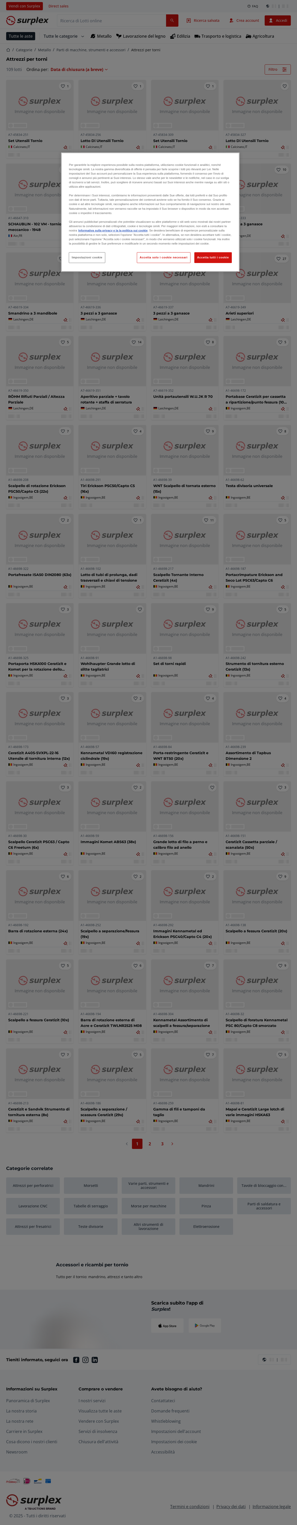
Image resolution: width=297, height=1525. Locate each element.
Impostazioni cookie (87, 257)
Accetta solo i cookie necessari (163, 257)
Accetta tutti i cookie (213, 257)
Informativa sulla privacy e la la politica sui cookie (113, 230)
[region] (150, 212)
